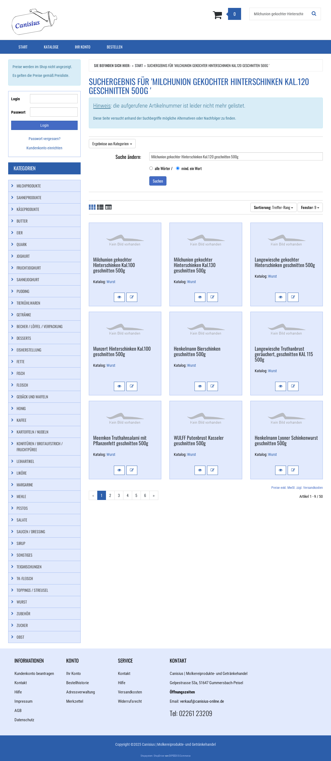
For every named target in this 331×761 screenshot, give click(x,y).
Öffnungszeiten (182, 692)
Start (23, 47)
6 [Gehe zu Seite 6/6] (145, 495)
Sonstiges (24, 555)
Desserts (24, 338)
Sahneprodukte (29, 197)
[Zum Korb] (192, 15)
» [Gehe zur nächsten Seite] (154, 495)
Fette (21, 361)
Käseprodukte (28, 209)
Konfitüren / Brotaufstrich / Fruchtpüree (40, 446)
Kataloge (51, 47)
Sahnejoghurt (28, 279)
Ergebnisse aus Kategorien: (112, 143)
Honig (21, 408)
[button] (119, 297)
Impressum (23, 701)
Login (15, 99)
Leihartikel (25, 461)
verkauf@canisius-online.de (202, 701)
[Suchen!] (314, 14)
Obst (20, 637)
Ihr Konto (82, 47)
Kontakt (20, 682)
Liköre (22, 473)
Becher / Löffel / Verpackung (39, 326)
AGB (18, 710)
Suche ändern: (128, 156)
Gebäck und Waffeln (32, 396)
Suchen (158, 181)
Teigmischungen (29, 566)
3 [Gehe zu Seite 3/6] (119, 495)
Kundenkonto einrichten (44, 148)
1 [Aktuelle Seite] (101, 495)
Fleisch (22, 385)
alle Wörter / (160, 168)
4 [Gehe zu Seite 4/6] (128, 495)
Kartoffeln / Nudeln (32, 432)
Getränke (24, 314)
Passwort (18, 112)
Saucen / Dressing (31, 531)
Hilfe (18, 692)
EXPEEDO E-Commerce (179, 755)
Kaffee (21, 420)
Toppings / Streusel (32, 590)
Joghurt (23, 256)
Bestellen (114, 47)
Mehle (21, 496)
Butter (22, 221)
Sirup (21, 543)
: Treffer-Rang (273, 207)
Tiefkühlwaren (28, 303)
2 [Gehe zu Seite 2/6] (110, 495)
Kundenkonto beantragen (34, 673)
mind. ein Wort (189, 168)
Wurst (111, 282)
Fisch (21, 373)
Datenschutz (24, 719)
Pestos (22, 508)
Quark (22, 244)
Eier (20, 232)
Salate (22, 520)
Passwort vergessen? (44, 139)
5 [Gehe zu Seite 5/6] (136, 495)
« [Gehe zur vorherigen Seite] (93, 495)
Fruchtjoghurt (29, 268)
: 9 (310, 207)
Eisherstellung (29, 350)
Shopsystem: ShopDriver (152, 755)
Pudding (23, 291)
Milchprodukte (29, 186)
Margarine (25, 484)
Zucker (22, 625)
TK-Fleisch (25, 578)
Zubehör (23, 613)
